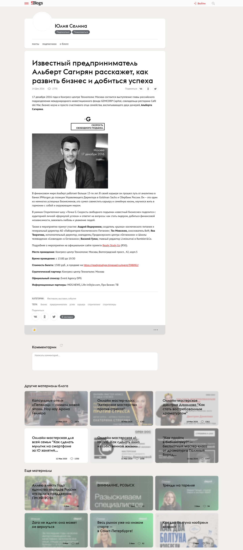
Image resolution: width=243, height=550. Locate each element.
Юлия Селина (71, 26)
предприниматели (58, 304)
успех (72, 304)
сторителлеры (109, 304)
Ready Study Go (111, 245)
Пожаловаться (81, 32)
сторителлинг (94, 304)
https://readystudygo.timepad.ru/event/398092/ (111, 265)
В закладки (67, 316)
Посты (35, 43)
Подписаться (63, 32)
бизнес (44, 304)
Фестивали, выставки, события (61, 298)
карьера (81, 304)
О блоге (64, 43)
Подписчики (49, 43)
